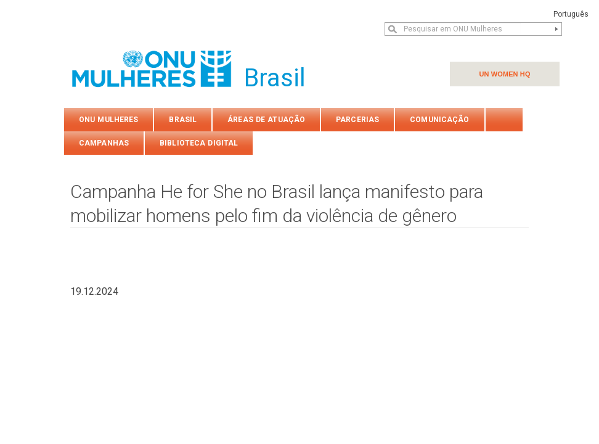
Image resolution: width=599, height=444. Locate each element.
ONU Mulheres (108, 119)
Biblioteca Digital (199, 143)
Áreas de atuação (266, 119)
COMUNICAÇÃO (439, 119)
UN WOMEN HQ (504, 74)
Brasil (183, 119)
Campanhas (104, 143)
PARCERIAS (357, 119)
